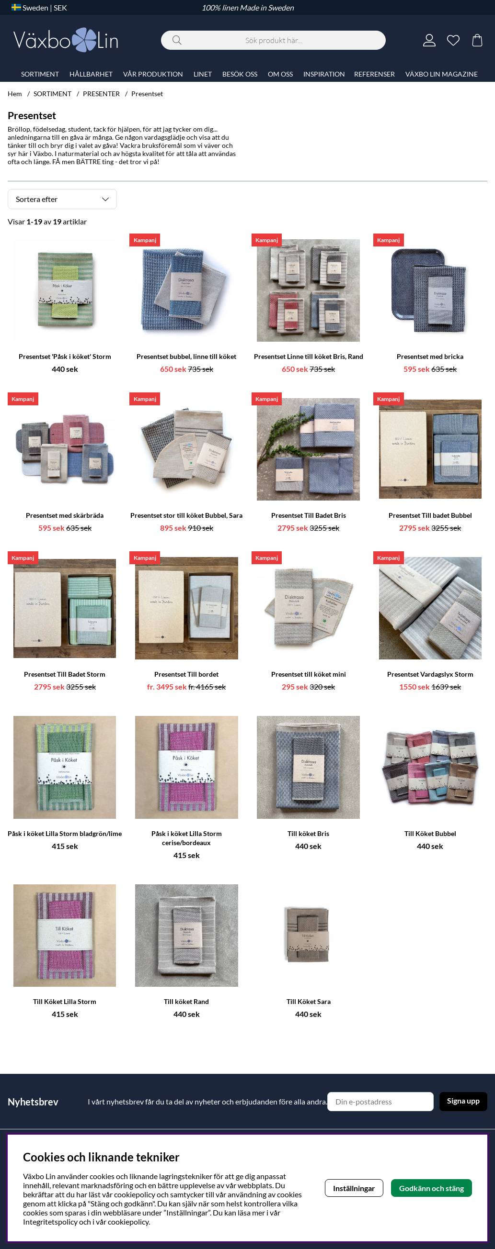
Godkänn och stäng (431, 1188)
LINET (203, 74)
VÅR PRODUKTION (153, 74)
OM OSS (280, 74)
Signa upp (463, 1100)
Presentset (147, 93)
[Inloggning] (429, 40)
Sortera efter (37, 198)
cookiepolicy (128, 1221)
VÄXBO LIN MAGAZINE (441, 74)
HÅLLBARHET (91, 74)
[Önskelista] (453, 40)
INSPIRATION (324, 74)
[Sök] (273, 40)
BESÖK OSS (239, 74)
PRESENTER (101, 93)
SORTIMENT (52, 93)
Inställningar (354, 1188)
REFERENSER (374, 74)
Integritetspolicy (50, 1221)
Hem (15, 93)
